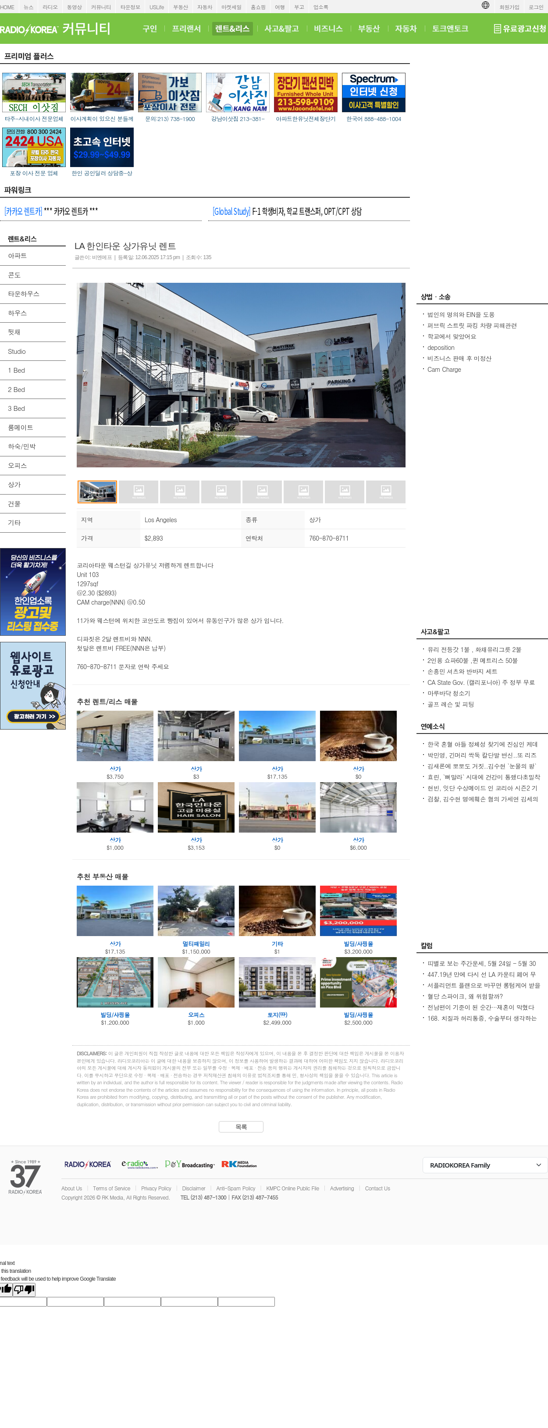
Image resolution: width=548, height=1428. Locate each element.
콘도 (14, 274)
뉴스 (29, 7)
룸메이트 (20, 427)
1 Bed (16, 369)
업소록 (320, 7)
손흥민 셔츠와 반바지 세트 (462, 671)
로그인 (536, 7)
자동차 (204, 7)
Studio (16, 351)
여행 (280, 7)
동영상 (74, 7)
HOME (7, 7)
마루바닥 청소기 (448, 693)
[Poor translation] (24, 1290)
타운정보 (130, 7)
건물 (14, 503)
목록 (241, 1126)
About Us (71, 1188)
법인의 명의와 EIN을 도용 (461, 314)
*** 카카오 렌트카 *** (51, 210)
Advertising (342, 1188)
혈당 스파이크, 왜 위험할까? (465, 996)
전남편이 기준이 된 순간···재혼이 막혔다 (480, 1007)
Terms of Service (111, 1188)
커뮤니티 (101, 7)
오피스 (17, 465)
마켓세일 (231, 7)
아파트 (17, 255)
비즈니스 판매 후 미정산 (459, 358)
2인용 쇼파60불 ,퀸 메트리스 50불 (472, 660)
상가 (14, 484)
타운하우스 (23, 293)
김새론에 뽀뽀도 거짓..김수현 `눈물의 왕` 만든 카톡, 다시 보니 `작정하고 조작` (481, 770)
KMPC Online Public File (292, 1188)
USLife (156, 7)
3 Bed (16, 408)
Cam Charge (444, 369)
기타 (14, 522)
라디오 (50, 7)
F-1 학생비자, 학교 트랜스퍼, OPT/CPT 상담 (287, 210)
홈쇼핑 (258, 7)
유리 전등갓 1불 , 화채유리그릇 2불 (474, 649)
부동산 (180, 7)
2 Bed (16, 389)
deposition (440, 347)
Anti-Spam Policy (235, 1188)
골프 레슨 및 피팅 (450, 704)
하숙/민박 (22, 446)
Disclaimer (193, 1188)
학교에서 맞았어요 (451, 336)
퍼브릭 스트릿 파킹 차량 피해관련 (472, 325)
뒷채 (14, 331)
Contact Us (377, 1188)
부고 (299, 7)
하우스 (17, 312)
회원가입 (509, 7)
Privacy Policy (156, 1188)
